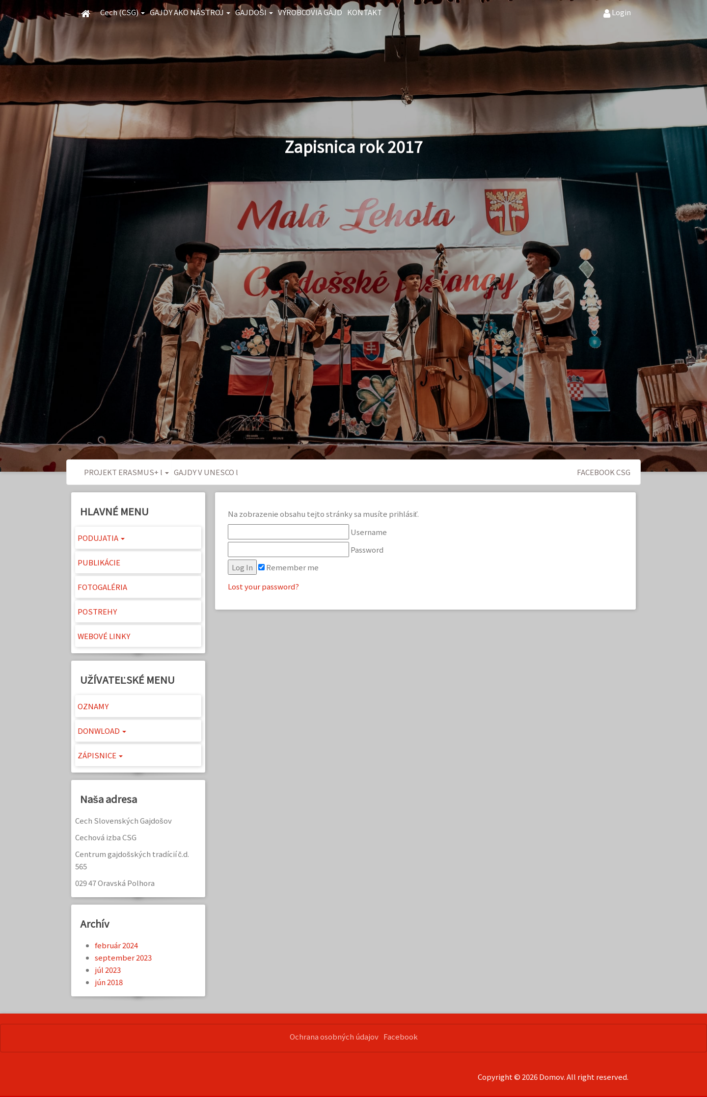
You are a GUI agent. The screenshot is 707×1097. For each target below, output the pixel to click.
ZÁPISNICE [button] (100, 755)
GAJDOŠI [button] (254, 12)
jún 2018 (109, 982)
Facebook (400, 1036)
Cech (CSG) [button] (122, 12)
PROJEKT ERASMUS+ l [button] (126, 472)
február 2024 (116, 945)
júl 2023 (108, 969)
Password (305, 549)
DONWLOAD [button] (102, 730)
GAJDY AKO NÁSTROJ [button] (190, 12)
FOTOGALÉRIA (102, 587)
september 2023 (123, 957)
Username (307, 531)
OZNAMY (93, 706)
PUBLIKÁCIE (99, 562)
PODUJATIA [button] (101, 538)
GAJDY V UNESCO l (206, 472)
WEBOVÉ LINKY (104, 636)
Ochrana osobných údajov (334, 1036)
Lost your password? (263, 586)
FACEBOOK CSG (603, 472)
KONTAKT (364, 12)
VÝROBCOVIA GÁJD (310, 12)
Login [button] (617, 12)
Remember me (288, 567)
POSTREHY (97, 611)
